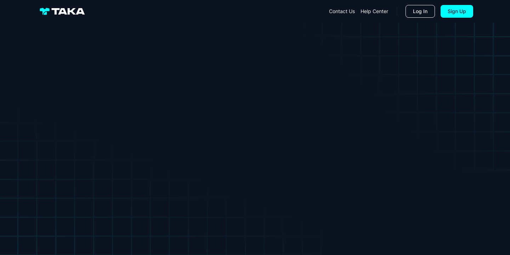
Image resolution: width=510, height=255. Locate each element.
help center (374, 11)
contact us (342, 11)
